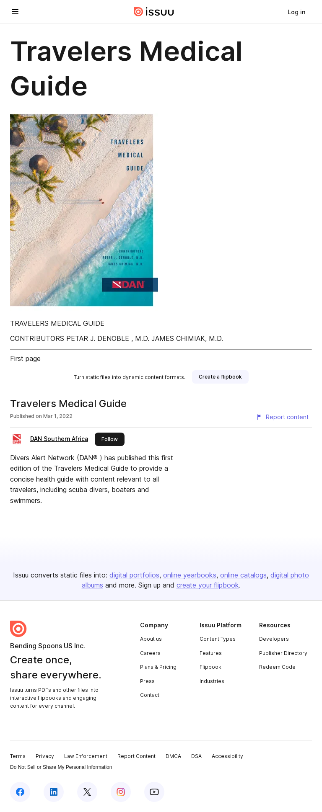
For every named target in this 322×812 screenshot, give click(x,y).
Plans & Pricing (158, 667)
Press (147, 681)
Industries (212, 681)
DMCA (173, 756)
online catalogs (243, 575)
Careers (150, 653)
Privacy (45, 756)
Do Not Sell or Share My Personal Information (61, 767)
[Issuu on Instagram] (121, 792)
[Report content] (282, 417)
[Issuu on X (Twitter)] (87, 792)
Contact (149, 695)
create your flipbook (208, 585)
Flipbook (210, 667)
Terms (18, 756)
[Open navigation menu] (15, 11)
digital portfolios (134, 575)
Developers (274, 639)
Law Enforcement (85, 756)
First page (25, 358)
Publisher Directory (283, 653)
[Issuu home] (153, 11)
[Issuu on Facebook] (20, 792)
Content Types (218, 639)
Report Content (136, 756)
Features (211, 653)
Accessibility (227, 756)
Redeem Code (277, 667)
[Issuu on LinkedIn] (54, 792)
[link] (296, 11)
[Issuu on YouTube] (154, 792)
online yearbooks (189, 575)
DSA (196, 756)
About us (151, 639)
